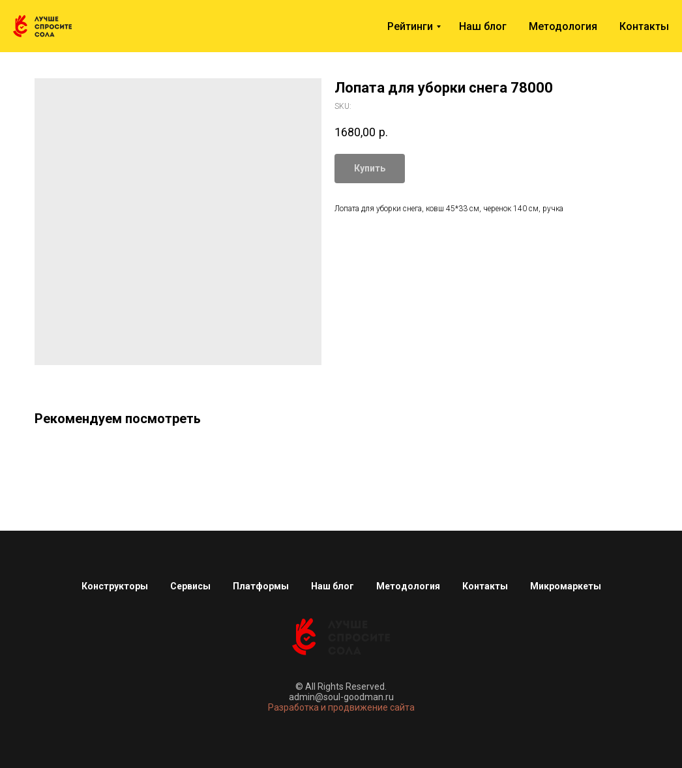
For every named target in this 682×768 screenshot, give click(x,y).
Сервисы (190, 586)
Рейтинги (410, 26)
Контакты (644, 26)
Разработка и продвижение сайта (341, 707)
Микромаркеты (565, 586)
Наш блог (483, 26)
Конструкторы (115, 586)
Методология (563, 26)
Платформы (261, 586)
